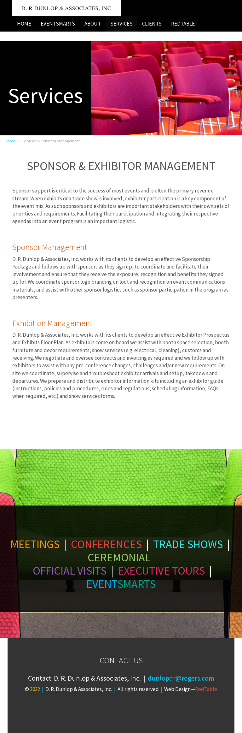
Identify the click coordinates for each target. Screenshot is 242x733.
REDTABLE (183, 23)
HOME (24, 23)
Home (10, 140)
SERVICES (121, 23)
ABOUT (92, 23)
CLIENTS (152, 23)
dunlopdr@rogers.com (181, 678)
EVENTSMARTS (58, 23)
